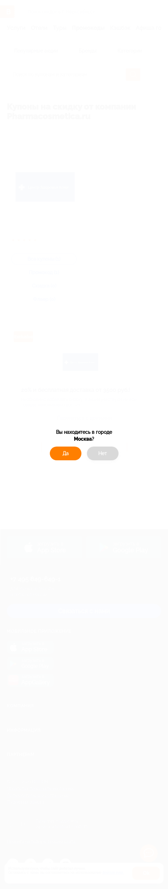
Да (66, 453)
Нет (102, 453)
